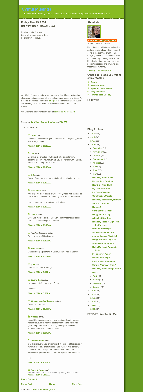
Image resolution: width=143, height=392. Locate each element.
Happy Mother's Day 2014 (104, 240)
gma (33, 264)
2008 (93, 309)
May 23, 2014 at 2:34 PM (39, 272)
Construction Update (102, 196)
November (98, 152)
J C (32, 175)
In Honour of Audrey (101, 254)
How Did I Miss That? (102, 185)
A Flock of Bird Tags (101, 218)
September (98, 159)
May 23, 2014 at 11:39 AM (39, 207)
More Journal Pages (101, 229)
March (96, 279)
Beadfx (94, 82)
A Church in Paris (100, 203)
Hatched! (96, 207)
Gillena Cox (36, 280)
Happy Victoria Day (101, 214)
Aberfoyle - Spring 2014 (103, 243)
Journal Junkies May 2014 (104, 236)
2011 (93, 298)
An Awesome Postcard (103, 232)
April (95, 276)
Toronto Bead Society (101, 95)
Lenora (34, 214)
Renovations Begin (101, 257)
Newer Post (26, 384)
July (95, 166)
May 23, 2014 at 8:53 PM (39, 293)
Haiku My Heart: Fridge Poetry (106, 268)
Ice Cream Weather (101, 192)
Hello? (95, 272)
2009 (93, 305)
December (98, 148)
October (97, 155)
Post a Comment (29, 379)
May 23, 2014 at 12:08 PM (39, 256)
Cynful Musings (36, 9)
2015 (93, 141)
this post (53, 101)
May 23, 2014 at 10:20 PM (39, 309)
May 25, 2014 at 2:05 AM (39, 362)
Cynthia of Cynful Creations (104, 40)
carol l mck (36, 190)
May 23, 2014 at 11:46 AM (39, 225)
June (95, 170)
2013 (93, 290)
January (97, 287)
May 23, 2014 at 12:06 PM (39, 241)
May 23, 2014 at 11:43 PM (39, 333)
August (96, 163)
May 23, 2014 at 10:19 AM (39, 146)
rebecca (34, 317)
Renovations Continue (102, 181)
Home (52, 384)
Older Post (77, 384)
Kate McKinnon (98, 85)
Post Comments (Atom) (44, 389)
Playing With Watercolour (104, 261)
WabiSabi (35, 248)
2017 (93, 133)
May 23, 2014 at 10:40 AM (39, 167)
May (95, 174)
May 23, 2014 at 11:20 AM (39, 183)
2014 (93, 144)
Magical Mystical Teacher (43, 301)
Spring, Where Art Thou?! (104, 265)
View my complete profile (99, 70)
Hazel (33, 135)
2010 (93, 302)
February (97, 283)
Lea (32, 154)
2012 (93, 294)
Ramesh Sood (37, 341)
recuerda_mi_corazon (64, 112)
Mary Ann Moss (98, 91)
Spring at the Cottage (102, 211)
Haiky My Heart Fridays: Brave (106, 200)
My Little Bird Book (101, 188)
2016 (93, 137)
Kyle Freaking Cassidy (101, 88)
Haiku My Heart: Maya (102, 177)
